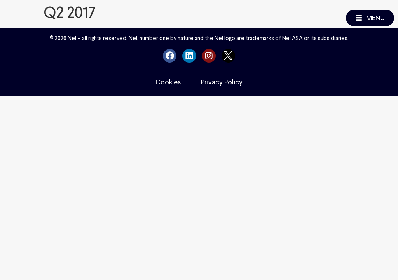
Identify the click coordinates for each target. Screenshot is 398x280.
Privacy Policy (222, 82)
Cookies (168, 82)
